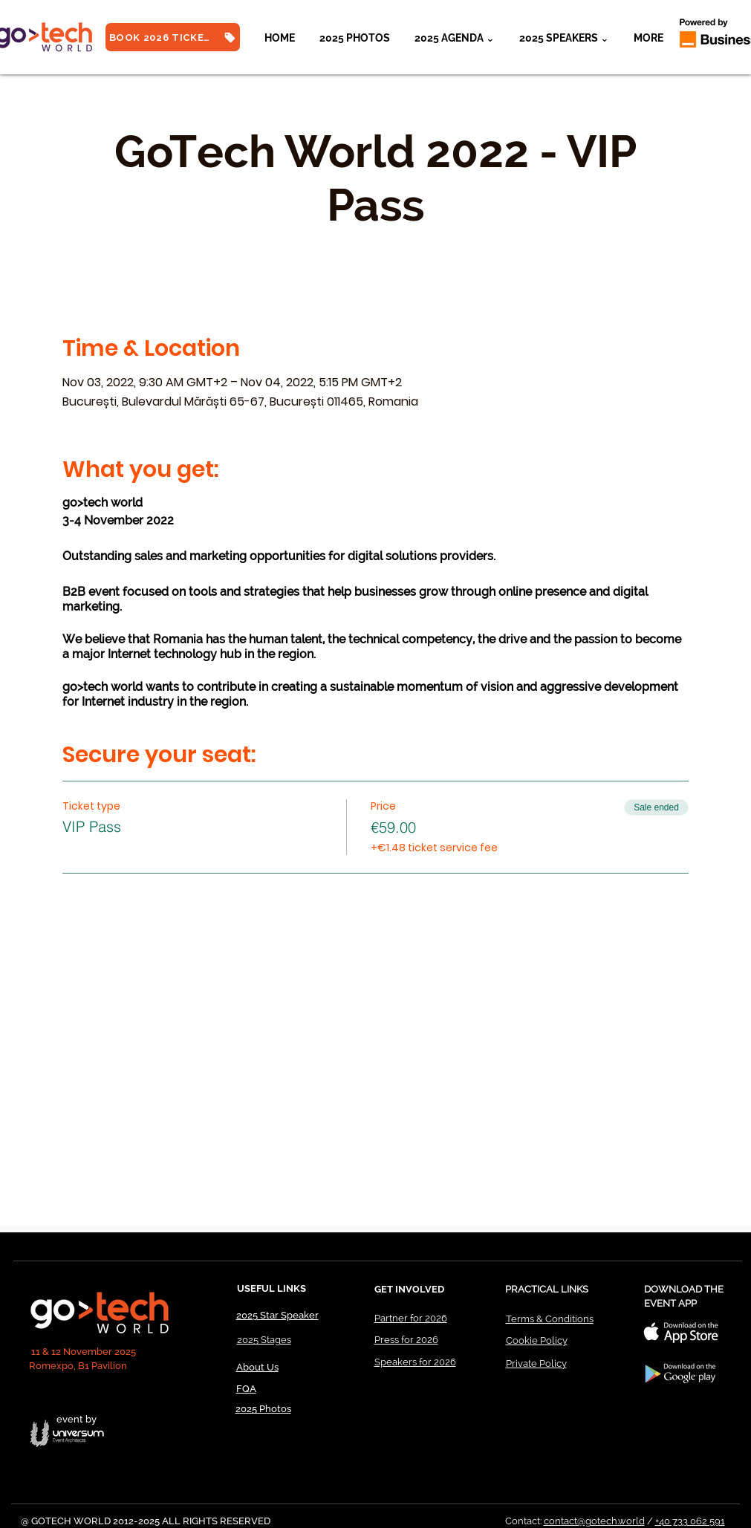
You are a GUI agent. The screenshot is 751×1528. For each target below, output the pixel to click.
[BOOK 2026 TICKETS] (172, 37)
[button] (564, 38)
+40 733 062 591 (690, 1521)
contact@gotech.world (594, 1521)
